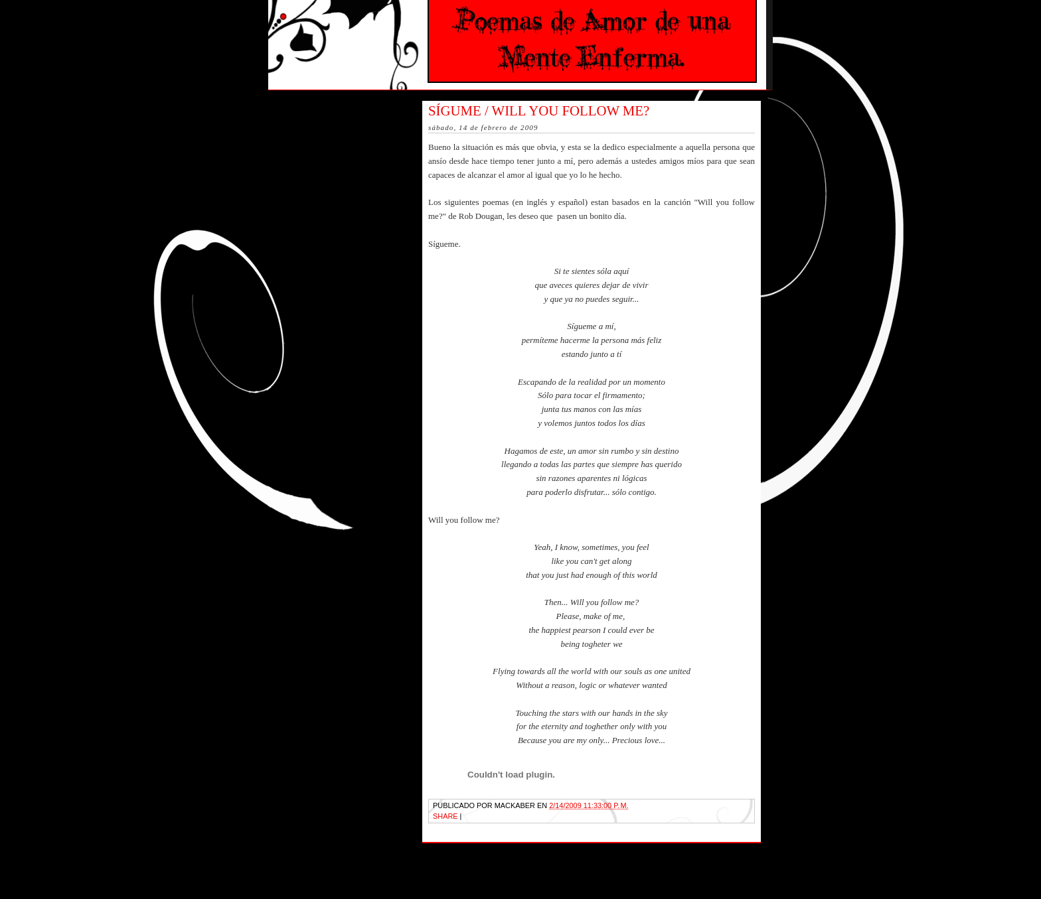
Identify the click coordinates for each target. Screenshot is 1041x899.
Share (445, 816)
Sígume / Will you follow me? (538, 110)
